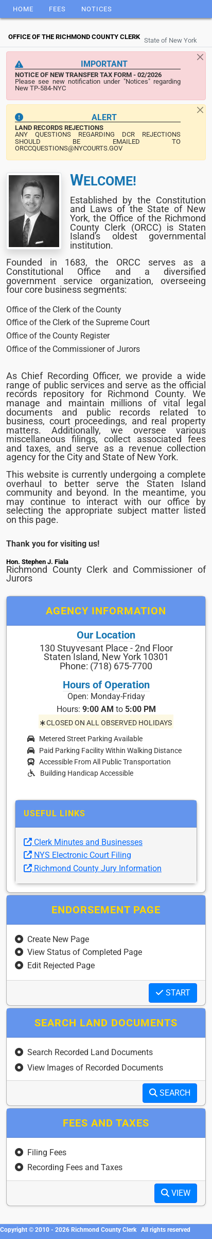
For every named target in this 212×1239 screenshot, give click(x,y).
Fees (57, 9)
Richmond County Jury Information (93, 868)
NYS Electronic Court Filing (77, 855)
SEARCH (169, 1093)
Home (23, 9)
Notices (96, 9)
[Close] (200, 57)
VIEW (175, 1193)
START (172, 993)
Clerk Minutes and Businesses (83, 842)
